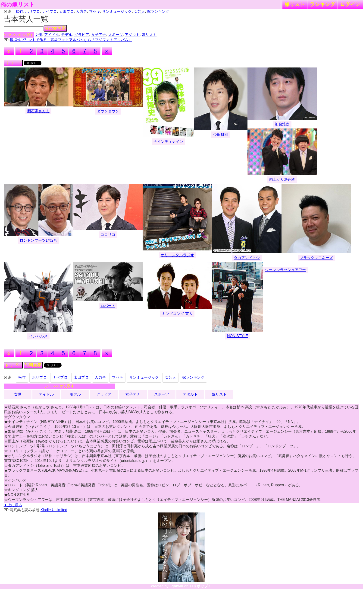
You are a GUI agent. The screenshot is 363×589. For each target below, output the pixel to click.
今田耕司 (220, 135)
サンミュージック (117, 11)
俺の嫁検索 (55, 28)
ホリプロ (32, 11)
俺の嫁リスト (18, 5)
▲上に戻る (13, 505)
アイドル (51, 35)
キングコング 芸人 (177, 314)
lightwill (176, 586)
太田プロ (66, 11)
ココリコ (107, 235)
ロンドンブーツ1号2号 (38, 240)
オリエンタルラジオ (177, 255)
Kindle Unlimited (54, 510)
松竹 (19, 11)
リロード (13, 63)
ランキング (322, 4)
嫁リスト (295, 4)
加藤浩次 (282, 124)
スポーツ (115, 35)
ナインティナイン (168, 142)
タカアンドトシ (247, 258)
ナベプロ (49, 11)
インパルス (38, 336)
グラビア (81, 35)
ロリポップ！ (200, 586)
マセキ (94, 11)
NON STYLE (237, 336)
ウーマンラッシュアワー (285, 270)
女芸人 (139, 11)
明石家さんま (38, 111)
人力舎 (81, 11)
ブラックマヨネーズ (316, 258)
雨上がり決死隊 (282, 179)
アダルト (132, 35)
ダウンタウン (108, 111)
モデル (66, 35)
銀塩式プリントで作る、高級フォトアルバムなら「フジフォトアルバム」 (71, 40)
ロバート (107, 306)
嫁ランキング (158, 11)
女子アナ (98, 35)
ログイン (350, 4)
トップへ (13, 365)
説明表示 (33, 365)
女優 (38, 35)
